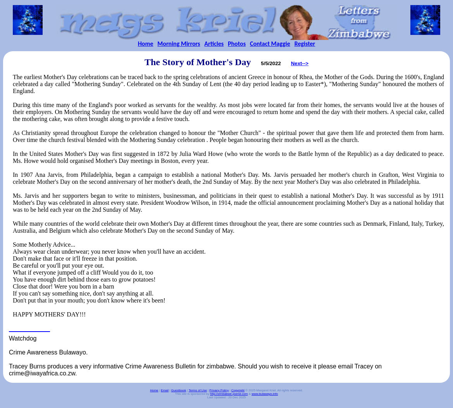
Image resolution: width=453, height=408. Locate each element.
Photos (237, 43)
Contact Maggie (270, 43)
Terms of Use (198, 390)
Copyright (238, 390)
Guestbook (178, 390)
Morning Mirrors (178, 43)
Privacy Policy (219, 390)
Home (145, 43)
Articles (214, 43)
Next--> (299, 63)
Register (305, 43)
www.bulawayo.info (264, 394)
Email (165, 390)
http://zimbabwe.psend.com (229, 394)
